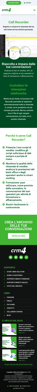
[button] (34, 10)
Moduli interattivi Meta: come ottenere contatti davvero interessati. (26, 340)
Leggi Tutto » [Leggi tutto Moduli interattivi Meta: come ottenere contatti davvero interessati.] (22, 345)
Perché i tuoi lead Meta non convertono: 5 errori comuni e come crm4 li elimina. (26, 327)
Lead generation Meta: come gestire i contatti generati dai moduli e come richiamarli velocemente (27, 354)
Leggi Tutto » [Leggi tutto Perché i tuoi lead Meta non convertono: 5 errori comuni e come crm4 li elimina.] (22, 332)
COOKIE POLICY (26, 386)
